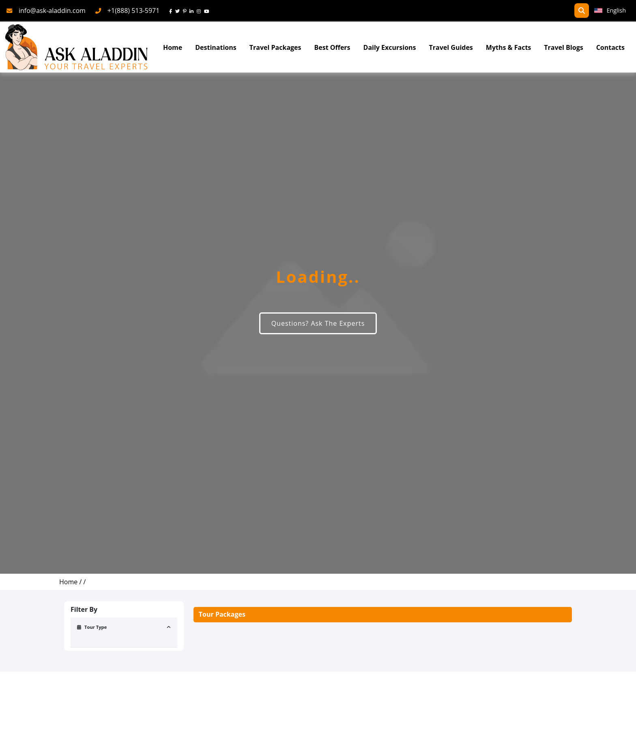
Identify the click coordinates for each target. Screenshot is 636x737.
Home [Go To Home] (172, 47)
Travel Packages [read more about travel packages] (275, 47)
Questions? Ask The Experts (318, 323)
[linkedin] (193, 10)
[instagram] (200, 10)
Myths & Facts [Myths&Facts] (508, 47)
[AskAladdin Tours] (76, 47)
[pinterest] (186, 10)
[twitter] (179, 10)
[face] (172, 10)
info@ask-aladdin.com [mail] (52, 10)
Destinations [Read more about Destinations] (215, 47)
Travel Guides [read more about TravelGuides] (451, 47)
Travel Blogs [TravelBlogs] (563, 47)
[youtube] (208, 10)
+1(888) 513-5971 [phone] (133, 10)
